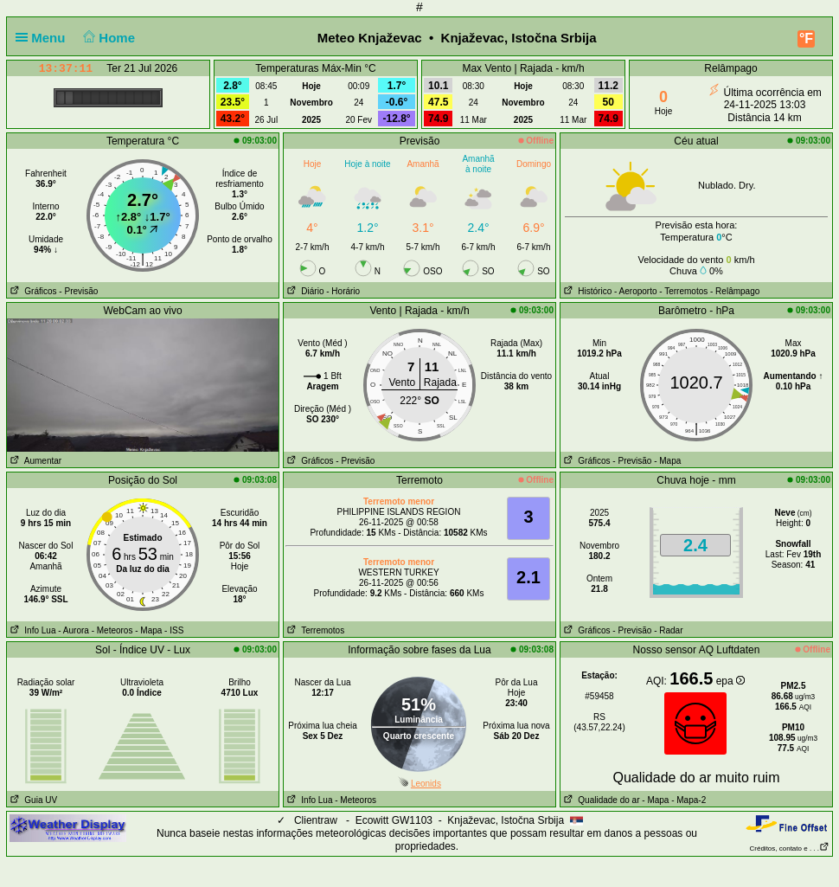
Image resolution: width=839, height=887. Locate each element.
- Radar (668, 630)
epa (730, 681)
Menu (44, 37)
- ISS (173, 630)
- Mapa (667, 461)
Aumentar (34, 461)
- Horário (343, 291)
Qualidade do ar (600, 800)
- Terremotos (683, 291)
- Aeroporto (635, 291)
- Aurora (73, 630)
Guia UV (32, 800)
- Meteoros (112, 630)
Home (108, 37)
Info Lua (31, 630)
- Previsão (78, 291)
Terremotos (314, 630)
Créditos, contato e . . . (789, 848)
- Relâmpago (734, 291)
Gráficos (32, 291)
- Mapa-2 (687, 800)
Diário (303, 291)
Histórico (586, 291)
